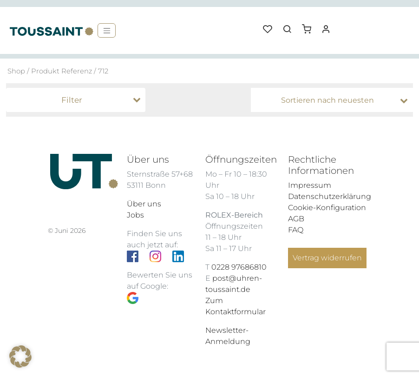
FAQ (295, 229)
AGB (296, 218)
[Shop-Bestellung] (334, 100)
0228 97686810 (239, 267)
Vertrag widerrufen (327, 257)
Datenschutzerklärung (329, 196)
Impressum (309, 185)
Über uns (144, 203)
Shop (16, 71)
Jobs (135, 215)
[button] (310, 25)
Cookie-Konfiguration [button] (327, 207)
